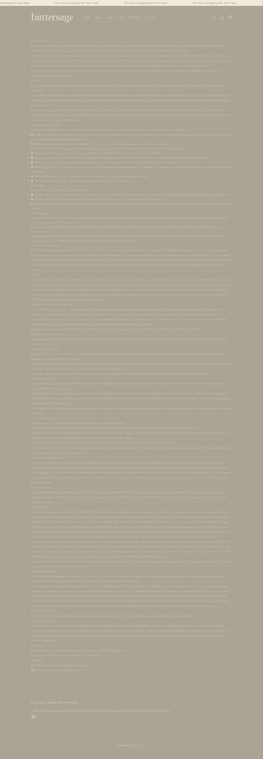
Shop (109, 17)
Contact (150, 17)
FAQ (122, 17)
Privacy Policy (151, 751)
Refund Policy (135, 751)
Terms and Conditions (116, 751)
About (98, 17)
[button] (214, 17)
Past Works (135, 17)
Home (87, 17)
